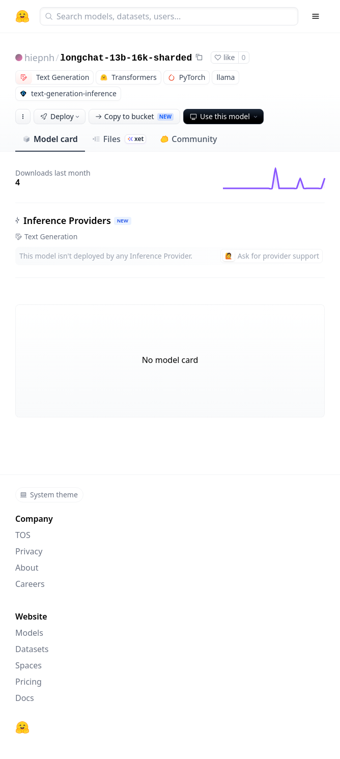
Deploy (60, 116)
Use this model (224, 116)
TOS (23, 535)
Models (29, 632)
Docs (24, 698)
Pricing (28, 681)
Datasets (32, 649)
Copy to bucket (134, 116)
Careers (30, 583)
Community (188, 139)
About (26, 567)
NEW (122, 220)
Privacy (28, 551)
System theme (49, 494)
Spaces (28, 665)
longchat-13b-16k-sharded (126, 58)
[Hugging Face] (22, 727)
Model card (50, 139)
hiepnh (39, 57)
